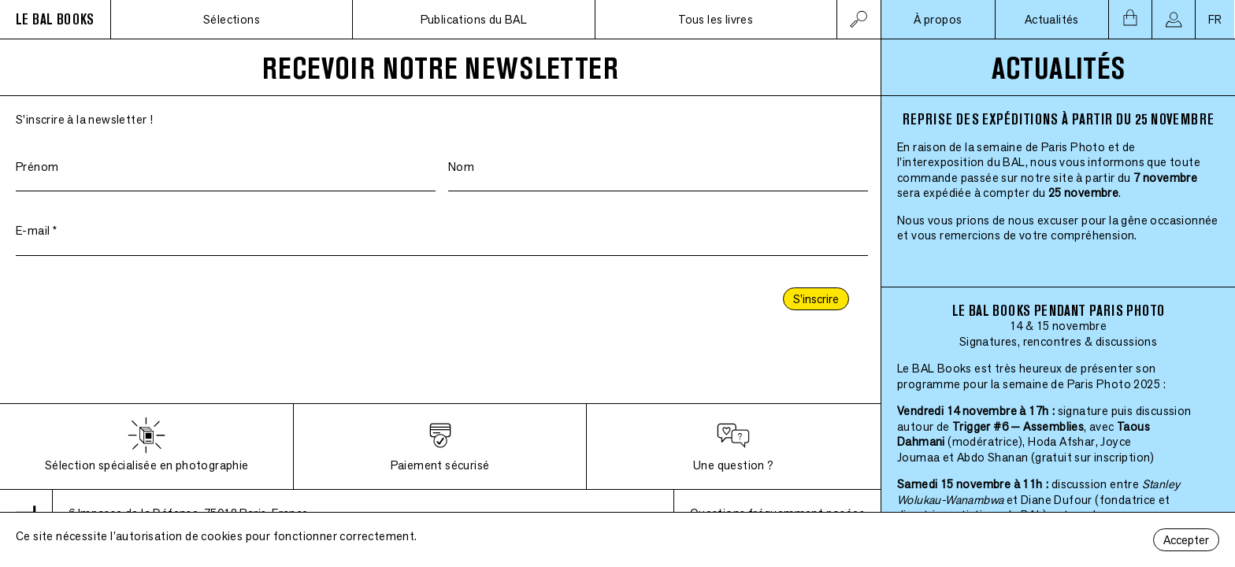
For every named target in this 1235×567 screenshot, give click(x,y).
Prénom (37, 166)
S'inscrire (816, 298)
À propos (938, 19)
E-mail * (36, 230)
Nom (461, 166)
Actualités (1052, 19)
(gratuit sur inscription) (1093, 457)
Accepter (1186, 539)
